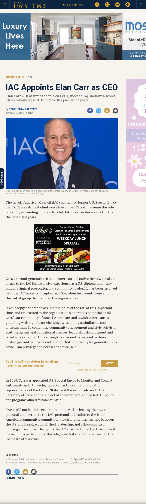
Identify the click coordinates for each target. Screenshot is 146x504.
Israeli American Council (52, 459)
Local (31, 459)
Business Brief (16, 459)
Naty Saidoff (94, 462)
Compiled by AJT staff (23, 109)
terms (105, 370)
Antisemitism (52, 462)
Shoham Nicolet (17, 462)
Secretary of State (73, 462)
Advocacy (35, 462)
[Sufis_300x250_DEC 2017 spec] (62, 270)
